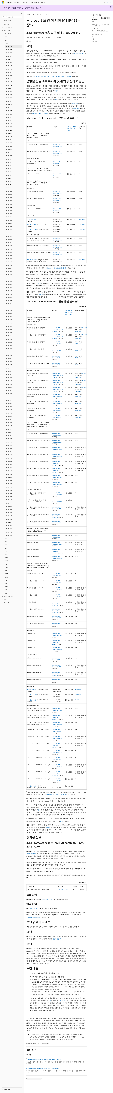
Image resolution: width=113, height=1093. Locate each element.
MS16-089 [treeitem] (9, 255)
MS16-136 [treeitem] (9, 104)
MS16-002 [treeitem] (9, 532)
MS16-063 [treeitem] (9, 339)
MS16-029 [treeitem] (9, 445)
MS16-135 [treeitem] (9, 107)
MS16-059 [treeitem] (9, 352)
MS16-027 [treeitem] (9, 451)
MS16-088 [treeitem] (9, 259)
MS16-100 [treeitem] (9, 220)
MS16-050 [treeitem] (9, 381)
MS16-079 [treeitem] (9, 287)
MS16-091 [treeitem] (9, 249)
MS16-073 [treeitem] (9, 307)
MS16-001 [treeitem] (9, 535)
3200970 (81, 219)
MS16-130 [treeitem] (9, 123)
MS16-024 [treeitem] (9, 461)
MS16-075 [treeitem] (9, 300)
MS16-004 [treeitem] (9, 525)
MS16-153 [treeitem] (9, 53)
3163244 (83, 328)
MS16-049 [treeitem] (9, 384)
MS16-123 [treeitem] (9, 146)
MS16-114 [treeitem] (8, 175)
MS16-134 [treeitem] (9, 111)
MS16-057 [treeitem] (9, 358)
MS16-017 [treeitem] (9, 484)
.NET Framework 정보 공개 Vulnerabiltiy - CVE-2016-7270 (100, 31)
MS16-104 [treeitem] (9, 207)
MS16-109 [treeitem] (9, 191)
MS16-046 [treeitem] (9, 394)
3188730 (61, 1000)
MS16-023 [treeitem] (9, 464)
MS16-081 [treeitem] (9, 281)
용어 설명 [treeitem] (6, 603)
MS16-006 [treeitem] (9, 519)
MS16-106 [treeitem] (9, 201)
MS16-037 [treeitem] (9, 419)
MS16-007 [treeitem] (9, 516)
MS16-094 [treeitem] (9, 239)
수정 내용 (94, 41)
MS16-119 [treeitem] (8, 159)
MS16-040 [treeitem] (9, 410)
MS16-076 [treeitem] (9, 297)
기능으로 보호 (78, 53)
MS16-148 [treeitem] (9, 69)
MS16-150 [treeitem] (9, 62)
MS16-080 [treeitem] (9, 284)
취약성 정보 (95, 28)
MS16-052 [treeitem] (9, 374)
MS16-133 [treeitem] (9, 114)
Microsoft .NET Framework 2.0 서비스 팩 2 (57, 329)
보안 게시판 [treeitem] (8, 33)
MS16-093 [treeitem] (9, 242)
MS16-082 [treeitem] (9, 278)
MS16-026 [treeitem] (9, 455)
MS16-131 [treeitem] (8, 120)
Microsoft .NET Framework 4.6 (56, 357)
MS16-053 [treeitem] (9, 371)
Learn (28, 14)
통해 (40, 294)
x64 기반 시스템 (31, 224)
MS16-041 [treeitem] (9, 406)
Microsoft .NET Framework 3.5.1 (56, 434)
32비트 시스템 (31, 219)
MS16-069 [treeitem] (9, 320)
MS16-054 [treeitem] (9, 368)
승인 (93, 36)
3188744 (77, 331)
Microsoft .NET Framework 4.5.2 (56, 343)
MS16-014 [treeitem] (9, 493)
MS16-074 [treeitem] (9, 304)
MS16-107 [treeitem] (9, 197)
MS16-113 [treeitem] (8, 178)
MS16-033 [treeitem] (9, 432)
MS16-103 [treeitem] (9, 210)
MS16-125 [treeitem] (9, 140)
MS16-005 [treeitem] (9, 522)
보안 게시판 (40, 14)
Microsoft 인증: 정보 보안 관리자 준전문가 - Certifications (42, 1068)
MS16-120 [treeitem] (9, 156)
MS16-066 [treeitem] (9, 329)
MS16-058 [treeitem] (9, 355)
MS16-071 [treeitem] (9, 313)
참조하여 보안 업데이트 (39, 113)
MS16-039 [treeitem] (9, 413)
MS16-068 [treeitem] (9, 323)
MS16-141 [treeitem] (8, 88)
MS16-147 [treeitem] (9, 72)
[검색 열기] (104, 2)
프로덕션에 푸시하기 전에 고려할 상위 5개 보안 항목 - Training (43, 1059)
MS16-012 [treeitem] (9, 500)
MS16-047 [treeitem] (9, 390)
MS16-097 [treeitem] (9, 230)
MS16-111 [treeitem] (8, 185)
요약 (93, 22)
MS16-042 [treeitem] (9, 403)
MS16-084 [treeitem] (9, 271)
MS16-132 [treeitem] (9, 117)
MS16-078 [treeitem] (9, 291)
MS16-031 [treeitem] (9, 439)
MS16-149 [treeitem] (9, 66)
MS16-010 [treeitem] (9, 506)
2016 (47, 14)
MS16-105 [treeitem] (9, 204)
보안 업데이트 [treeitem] (7, 21)
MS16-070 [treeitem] (9, 316)
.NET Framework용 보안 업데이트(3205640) (101, 18)
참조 (61, 821)
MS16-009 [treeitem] (9, 509)
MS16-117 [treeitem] (8, 165)
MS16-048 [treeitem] (9, 387)
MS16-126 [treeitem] (9, 136)
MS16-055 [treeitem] (9, 365)
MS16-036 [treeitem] (9, 423)
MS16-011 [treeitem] (8, 503)
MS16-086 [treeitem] (9, 265)
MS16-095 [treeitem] (9, 236)
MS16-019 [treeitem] (9, 477)
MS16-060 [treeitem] (9, 349)
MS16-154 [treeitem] (9, 50)
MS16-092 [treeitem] (9, 246)
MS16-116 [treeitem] (8, 168)
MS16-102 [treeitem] (9, 213)
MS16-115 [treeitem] (8, 172)
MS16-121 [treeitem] (8, 152)
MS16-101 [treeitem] (8, 217)
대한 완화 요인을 (47, 899)
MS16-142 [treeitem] (9, 85)
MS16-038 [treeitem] (9, 416)
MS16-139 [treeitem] (9, 95)
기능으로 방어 (30, 853)
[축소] (21, 13)
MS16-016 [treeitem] (9, 487)
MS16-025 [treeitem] (9, 458)
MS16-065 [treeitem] (9, 333)
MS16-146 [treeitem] (9, 75)
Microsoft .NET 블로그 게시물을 (56, 268)
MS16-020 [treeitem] (9, 474)
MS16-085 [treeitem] (9, 268)
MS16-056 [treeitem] (9, 361)
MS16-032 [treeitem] (9, 435)
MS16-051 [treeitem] (9, 378)
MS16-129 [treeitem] (9, 127)
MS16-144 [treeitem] (9, 82)
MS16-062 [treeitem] (9, 342)
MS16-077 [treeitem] (9, 294)
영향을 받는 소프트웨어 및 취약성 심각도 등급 (100, 25)
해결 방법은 (33, 908)
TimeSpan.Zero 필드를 (33, 917)
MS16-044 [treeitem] (9, 400)
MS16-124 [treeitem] (9, 143)
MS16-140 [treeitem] (9, 91)
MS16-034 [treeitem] (9, 429)
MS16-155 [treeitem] (9, 46)
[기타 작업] (85, 14)
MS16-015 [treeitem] (9, 490)
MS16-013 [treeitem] (9, 496)
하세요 (56, 91)
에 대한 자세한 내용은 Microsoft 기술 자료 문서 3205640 (52, 76)
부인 (93, 39)
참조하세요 (56, 939)
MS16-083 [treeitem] (9, 275)
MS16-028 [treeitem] (9, 448)
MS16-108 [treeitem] (9, 194)
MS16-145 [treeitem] (9, 78)
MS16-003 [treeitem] (9, 529)
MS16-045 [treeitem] (9, 397)
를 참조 (74, 103)
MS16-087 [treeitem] (9, 262)
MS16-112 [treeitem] (8, 181)
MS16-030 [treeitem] (9, 442)
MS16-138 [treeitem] (9, 98)
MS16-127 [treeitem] (9, 133)
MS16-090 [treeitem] (9, 252)
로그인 (109, 2)
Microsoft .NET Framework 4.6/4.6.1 (56, 463)
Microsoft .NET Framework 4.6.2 (57, 145)
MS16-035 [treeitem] (9, 426)
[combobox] (12, 17)
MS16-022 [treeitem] (9, 468)
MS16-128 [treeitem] (9, 130)
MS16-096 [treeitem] (9, 233)
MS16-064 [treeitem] (9, 336)
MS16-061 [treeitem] (9, 345)
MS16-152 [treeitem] (9, 56)
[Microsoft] (3, 2)
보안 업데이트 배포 (97, 34)
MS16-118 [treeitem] (8, 162)
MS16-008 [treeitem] (9, 513)
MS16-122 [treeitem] (9, 149)
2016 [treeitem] (7, 43)
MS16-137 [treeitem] (9, 101)
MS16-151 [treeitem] (8, 59)
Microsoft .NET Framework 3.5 (56, 536)
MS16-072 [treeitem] (9, 310)
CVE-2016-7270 (62, 889)
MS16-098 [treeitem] (9, 226)
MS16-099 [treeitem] (9, 223)
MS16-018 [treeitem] (9, 480)
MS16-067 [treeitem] (9, 326)
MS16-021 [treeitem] (9, 471)
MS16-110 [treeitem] (8, 188)
